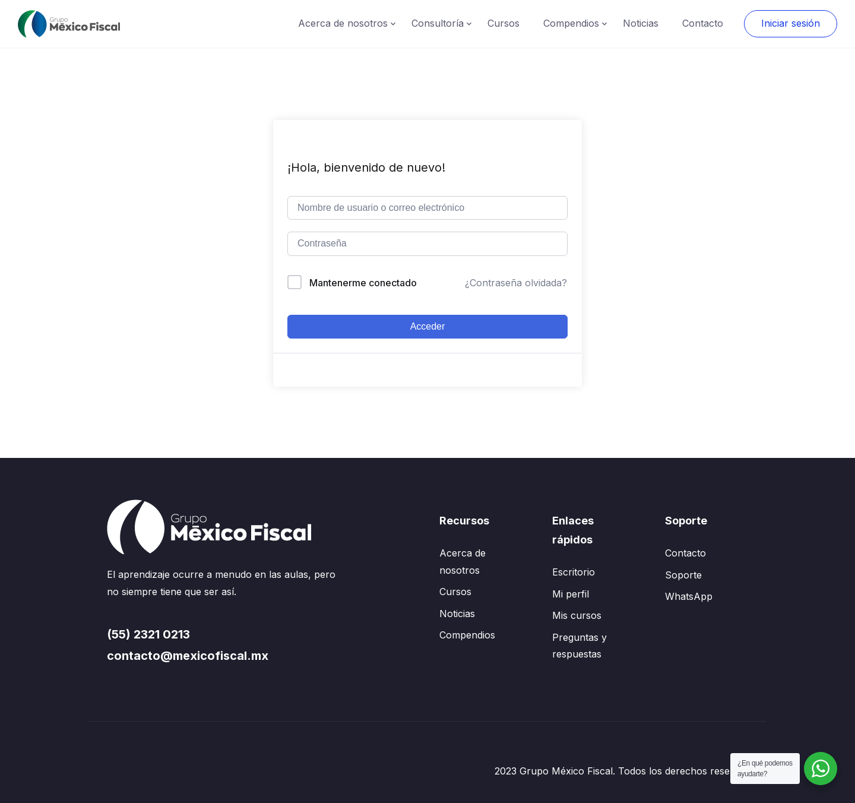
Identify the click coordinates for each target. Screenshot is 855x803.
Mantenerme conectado (363, 283)
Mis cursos (576, 615)
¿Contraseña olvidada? (516, 283)
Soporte (683, 575)
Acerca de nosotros (343, 23)
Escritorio (573, 572)
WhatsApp (688, 596)
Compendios (571, 23)
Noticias (640, 23)
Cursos (503, 23)
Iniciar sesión (790, 23)
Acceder (427, 326)
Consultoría (437, 23)
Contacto (702, 23)
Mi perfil (570, 594)
